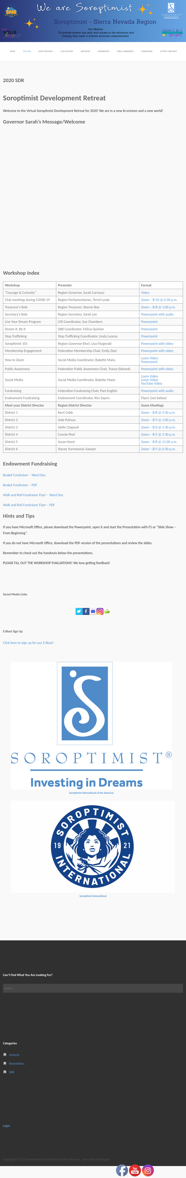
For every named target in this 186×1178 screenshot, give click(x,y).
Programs (96, 50)
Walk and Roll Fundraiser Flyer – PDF (29, 517)
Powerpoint (149, 333)
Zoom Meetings (47, 50)
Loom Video (149, 370)
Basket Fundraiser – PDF (20, 497)
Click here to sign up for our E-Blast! (28, 655)
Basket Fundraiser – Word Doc (24, 487)
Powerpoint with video (157, 355)
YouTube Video (151, 395)
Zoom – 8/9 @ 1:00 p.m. (158, 432)
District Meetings (15, 63)
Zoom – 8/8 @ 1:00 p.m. (158, 319)
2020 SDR (25, 50)
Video (145, 304)
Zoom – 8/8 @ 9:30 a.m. (158, 424)
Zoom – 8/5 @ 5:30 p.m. (158, 446)
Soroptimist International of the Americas (91, 804)
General (14, 1067)
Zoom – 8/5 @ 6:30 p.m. (158, 461)
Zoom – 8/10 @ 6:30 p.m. (159, 312)
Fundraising (171, 50)
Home (7, 50)
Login (6, 1137)
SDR (11, 1084)
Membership (118, 50)
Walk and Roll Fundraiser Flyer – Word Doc (33, 507)
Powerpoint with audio (157, 326)
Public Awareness (144, 50)
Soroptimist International (93, 908)
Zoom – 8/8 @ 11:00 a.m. (159, 454)
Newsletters (17, 1075)
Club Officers (73, 50)
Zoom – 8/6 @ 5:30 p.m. (158, 439)
